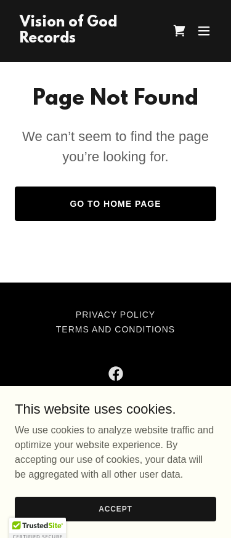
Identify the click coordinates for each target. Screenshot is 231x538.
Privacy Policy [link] (115, 314)
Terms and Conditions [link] (115, 329)
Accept (115, 508)
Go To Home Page (115, 204)
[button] (204, 30)
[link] (85, 39)
